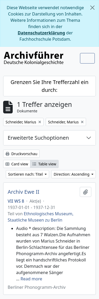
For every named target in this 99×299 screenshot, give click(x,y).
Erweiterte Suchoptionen (38, 137)
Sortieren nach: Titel (26, 174)
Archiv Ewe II (23, 192)
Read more (31, 279)
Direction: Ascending (72, 174)
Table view (44, 163)
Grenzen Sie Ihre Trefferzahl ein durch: (49, 85)
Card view (17, 163)
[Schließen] (92, 7)
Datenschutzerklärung (41, 33)
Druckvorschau (21, 153)
